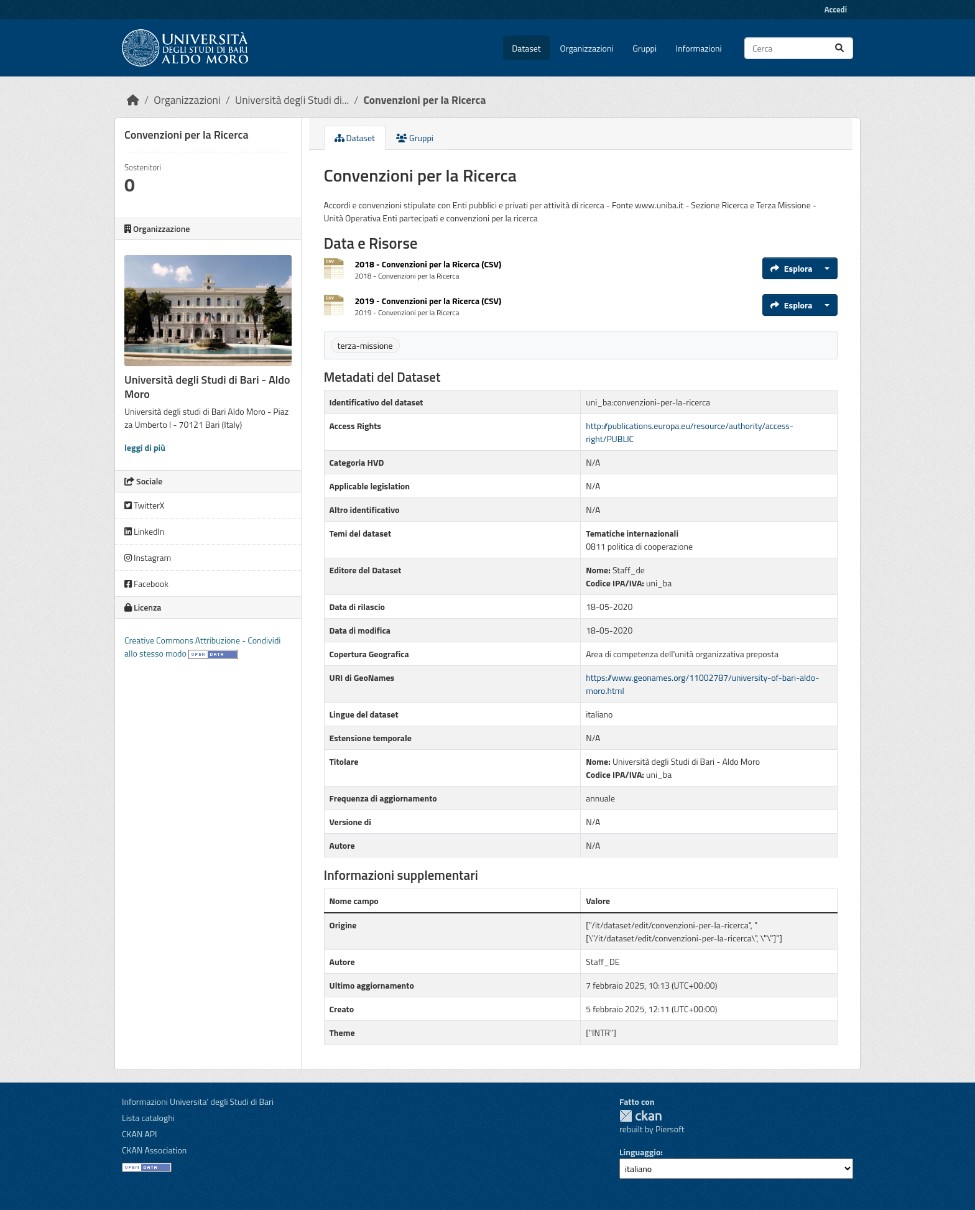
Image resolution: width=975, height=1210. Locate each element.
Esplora (791, 268)
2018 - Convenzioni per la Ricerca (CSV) (428, 263)
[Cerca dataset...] (798, 48)
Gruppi (644, 48)
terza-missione (365, 345)
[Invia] (839, 48)
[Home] (133, 99)
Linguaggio (639, 1151)
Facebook (146, 583)
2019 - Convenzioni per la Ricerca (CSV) (428, 300)
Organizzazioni (587, 48)
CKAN (640, 1115)
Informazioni (699, 48)
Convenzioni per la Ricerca (424, 99)
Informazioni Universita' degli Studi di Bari (198, 1101)
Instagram (147, 557)
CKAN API (139, 1133)
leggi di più (144, 447)
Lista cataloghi (148, 1117)
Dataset (526, 48)
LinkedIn (144, 531)
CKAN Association (154, 1150)
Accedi (836, 9)
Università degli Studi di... (292, 99)
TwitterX (144, 505)
